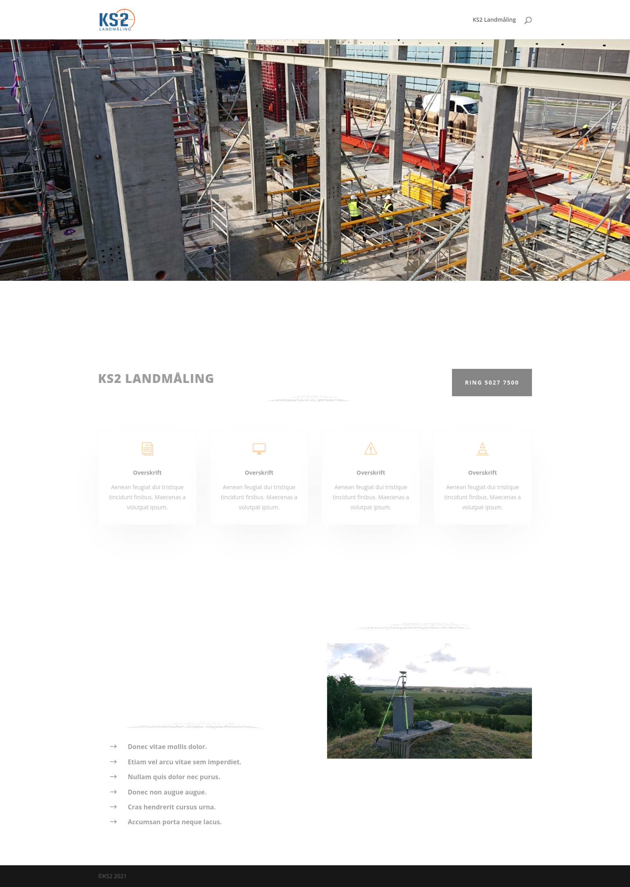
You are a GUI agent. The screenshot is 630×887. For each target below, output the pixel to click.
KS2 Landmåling (494, 20)
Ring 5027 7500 (492, 382)
